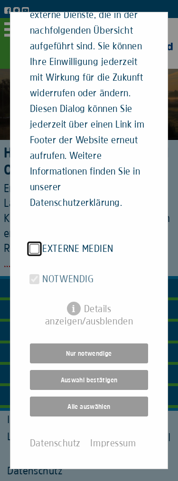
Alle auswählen (88, 401)
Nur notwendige (89, 347)
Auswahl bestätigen (89, 374)
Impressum (113, 437)
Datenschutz (55, 437)
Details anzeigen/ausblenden (89, 303)
